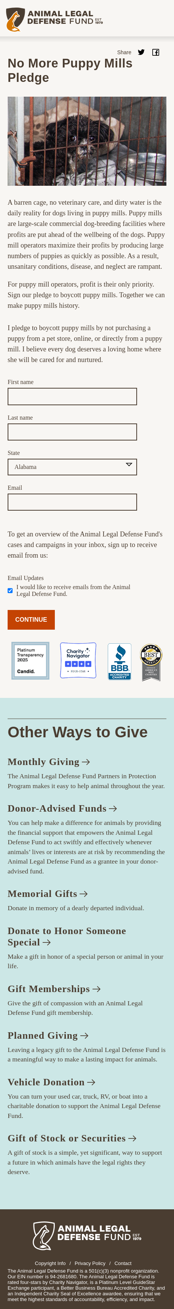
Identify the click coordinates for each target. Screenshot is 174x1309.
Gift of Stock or (72, 1138)
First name (21, 382)
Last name (20, 417)
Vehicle (51, 1082)
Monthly (49, 762)
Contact (123, 1263)
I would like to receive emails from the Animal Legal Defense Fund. (73, 590)
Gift (54, 989)
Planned (48, 1035)
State (14, 453)
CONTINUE (31, 619)
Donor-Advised (62, 808)
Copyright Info (50, 1263)
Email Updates (26, 578)
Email (15, 487)
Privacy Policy (90, 1263)
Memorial (48, 894)
